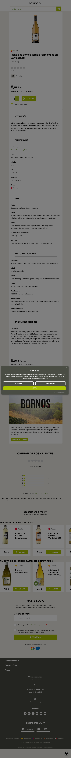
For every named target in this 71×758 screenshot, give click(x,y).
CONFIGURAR (50, 383)
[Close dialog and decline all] (66, 368)
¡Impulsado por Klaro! (60, 392)
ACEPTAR (34, 388)
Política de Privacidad (21, 376)
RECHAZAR (18, 383)
